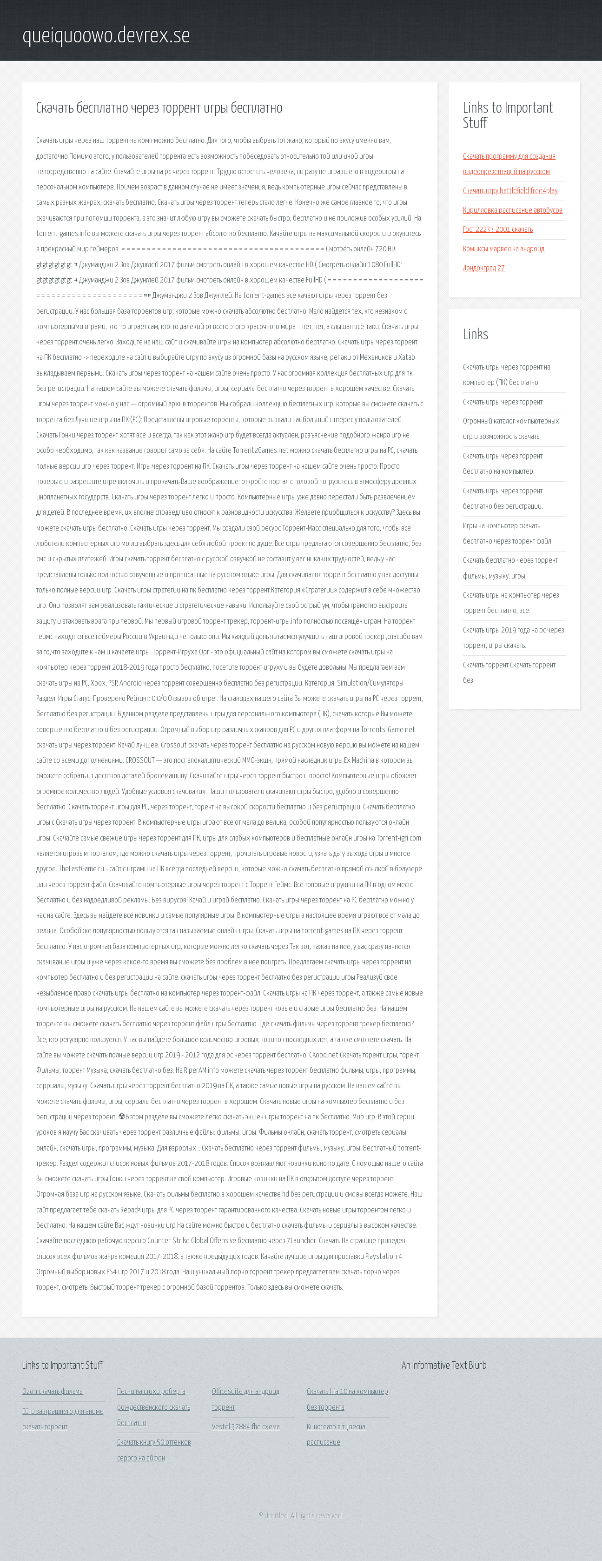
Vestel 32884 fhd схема (246, 1427)
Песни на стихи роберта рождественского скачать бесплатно (153, 1407)
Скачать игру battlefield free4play (510, 191)
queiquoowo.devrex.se (106, 36)
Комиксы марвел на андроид (503, 249)
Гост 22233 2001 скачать (498, 230)
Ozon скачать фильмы (53, 1392)
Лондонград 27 (484, 268)
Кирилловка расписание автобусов (512, 211)
